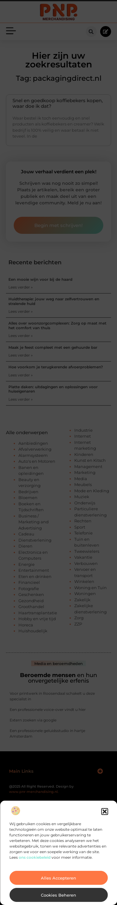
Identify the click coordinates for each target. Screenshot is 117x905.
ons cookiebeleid (35, 857)
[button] (104, 811)
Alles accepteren (58, 877)
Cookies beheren (58, 895)
